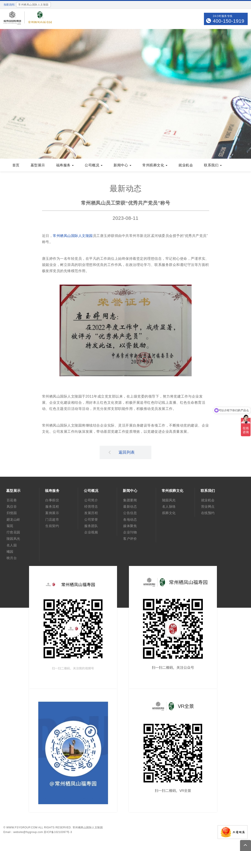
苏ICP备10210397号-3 (58, 832)
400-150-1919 (228, 21)
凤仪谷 (12, 506)
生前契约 (52, 526)
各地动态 (130, 519)
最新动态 (130, 506)
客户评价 (130, 538)
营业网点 (208, 506)
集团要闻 (130, 500)
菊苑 (10, 526)
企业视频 (91, 532)
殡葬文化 (169, 513)
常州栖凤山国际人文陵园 (73, 236)
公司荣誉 (91, 519)
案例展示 (52, 513)
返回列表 (121, 452)
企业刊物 (130, 532)
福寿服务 (65, 165)
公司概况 (94, 165)
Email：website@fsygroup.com (23, 832)
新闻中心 (122, 165)
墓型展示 (38, 165)
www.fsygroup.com (22, 827)
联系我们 (213, 165)
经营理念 (91, 506)
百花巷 (12, 500)
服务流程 (52, 506)
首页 (16, 165)
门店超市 (52, 519)
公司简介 (91, 500)
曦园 (10, 551)
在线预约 (208, 513)
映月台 (12, 558)
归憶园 (12, 513)
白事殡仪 (52, 500)
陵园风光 (13, 538)
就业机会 (185, 165)
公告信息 (130, 513)
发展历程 (91, 513)
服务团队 (91, 526)
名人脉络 (169, 506)
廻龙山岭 (13, 519)
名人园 (12, 545)
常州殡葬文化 (154, 165)
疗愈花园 (13, 532)
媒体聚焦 (130, 526)
